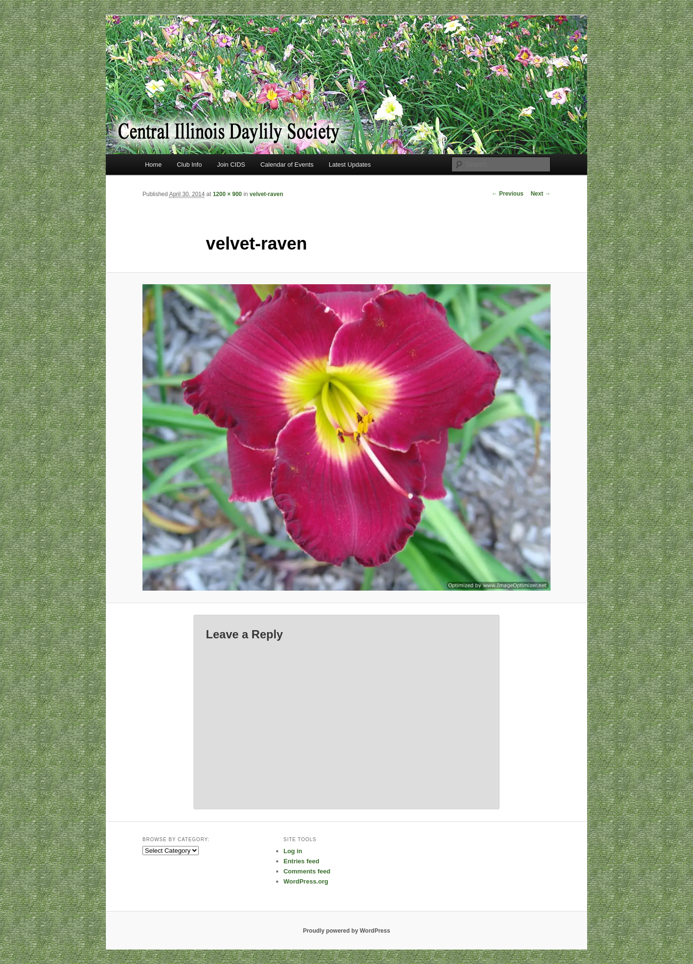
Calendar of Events (287, 164)
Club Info (189, 164)
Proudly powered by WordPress (346, 930)
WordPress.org (305, 881)
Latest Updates (350, 164)
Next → (541, 193)
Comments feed (307, 871)
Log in (292, 851)
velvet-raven (266, 194)
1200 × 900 (227, 194)
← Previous (508, 193)
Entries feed (301, 861)
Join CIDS (231, 164)
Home (153, 164)
